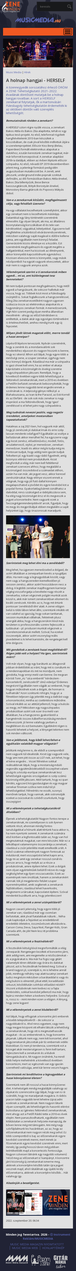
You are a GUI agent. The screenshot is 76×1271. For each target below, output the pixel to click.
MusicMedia (11, 7)
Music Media (13, 72)
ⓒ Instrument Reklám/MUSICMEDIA (46, 1236)
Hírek (27, 72)
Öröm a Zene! (40, 1261)
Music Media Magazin (17, 1261)
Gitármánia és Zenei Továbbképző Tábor (60, 1261)
